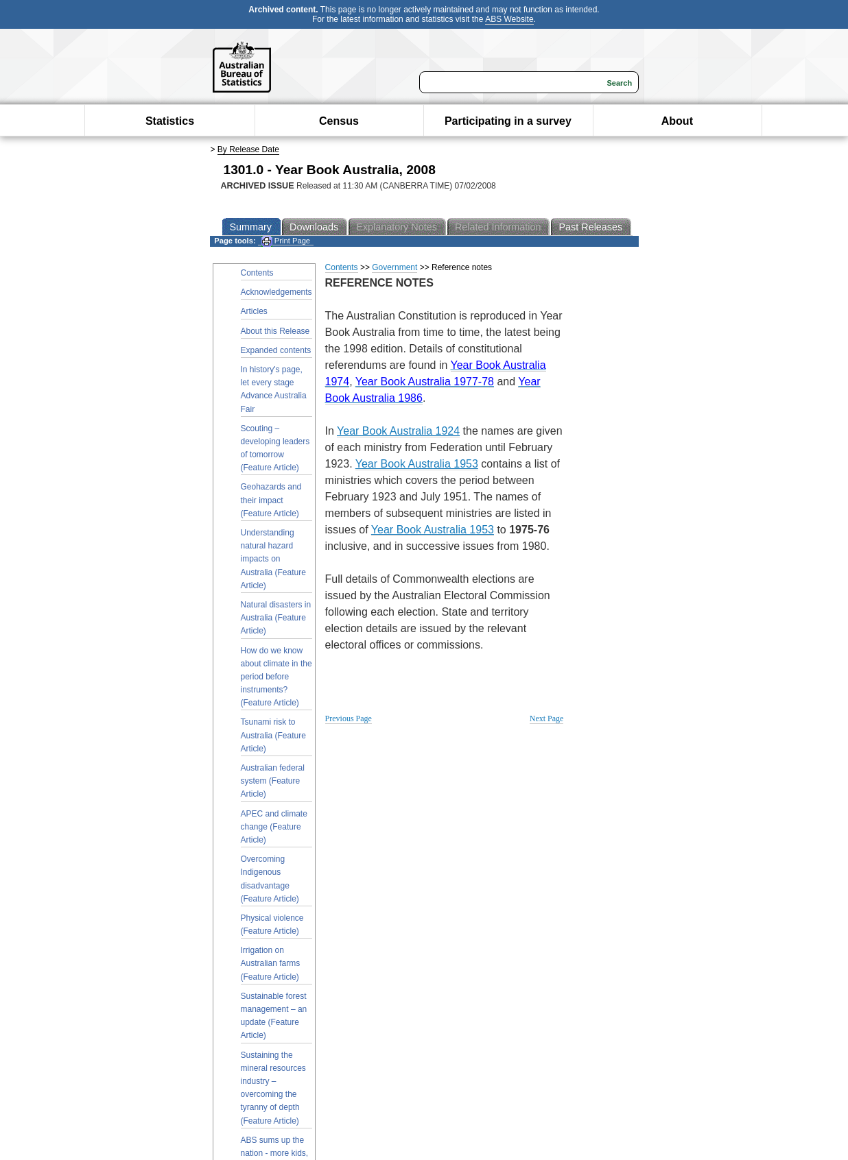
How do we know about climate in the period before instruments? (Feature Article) (276, 677)
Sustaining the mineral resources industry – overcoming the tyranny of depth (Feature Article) (273, 1088)
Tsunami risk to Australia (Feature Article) (273, 735)
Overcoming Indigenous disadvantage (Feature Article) (270, 879)
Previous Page (348, 718)
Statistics (169, 121)
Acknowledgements (276, 292)
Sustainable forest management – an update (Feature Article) (274, 1016)
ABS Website (509, 19)
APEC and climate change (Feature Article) (274, 827)
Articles (254, 311)
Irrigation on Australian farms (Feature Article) (271, 963)
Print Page (285, 241)
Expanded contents (276, 350)
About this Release (275, 331)
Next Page (547, 718)
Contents (257, 273)
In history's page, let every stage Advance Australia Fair (274, 389)
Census (339, 121)
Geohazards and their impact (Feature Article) (271, 500)
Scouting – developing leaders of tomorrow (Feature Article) (275, 448)
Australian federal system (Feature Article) (273, 781)
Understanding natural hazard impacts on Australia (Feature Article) (273, 559)
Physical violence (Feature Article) (272, 924)
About (677, 121)
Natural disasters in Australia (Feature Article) (276, 618)
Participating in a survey (508, 121)
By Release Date (248, 149)
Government (394, 267)
